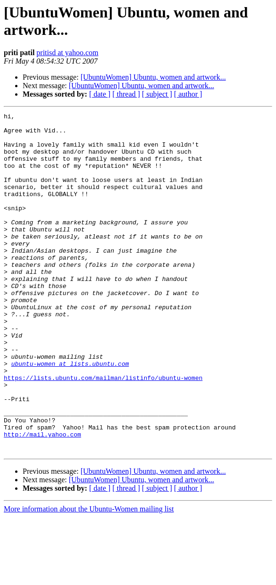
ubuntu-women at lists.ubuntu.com (70, 414)
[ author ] (188, 94)
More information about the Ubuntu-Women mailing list (89, 577)
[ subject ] (157, 94)
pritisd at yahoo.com (67, 53)
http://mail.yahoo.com (42, 499)
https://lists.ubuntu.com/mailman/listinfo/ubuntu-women (103, 431)
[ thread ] (126, 94)
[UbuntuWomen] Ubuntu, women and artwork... (153, 77)
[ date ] (99, 94)
